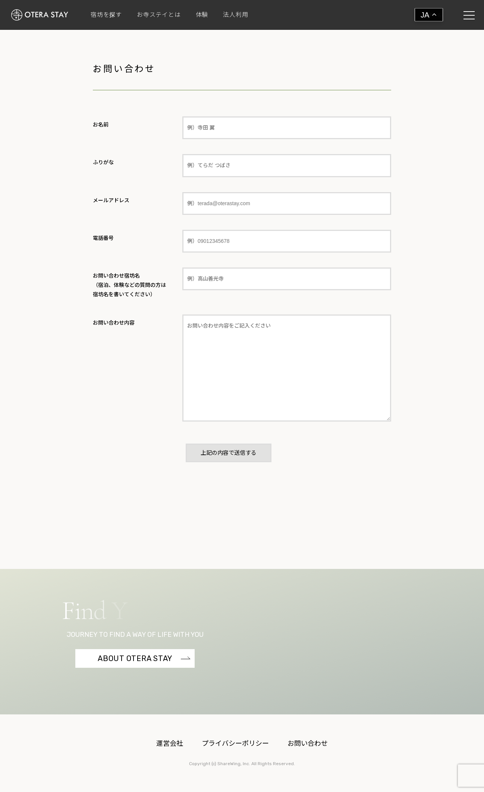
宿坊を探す (106, 15)
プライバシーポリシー (235, 743)
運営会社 (169, 743)
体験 (202, 15)
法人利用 (235, 15)
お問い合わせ (307, 743)
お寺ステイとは (159, 15)
